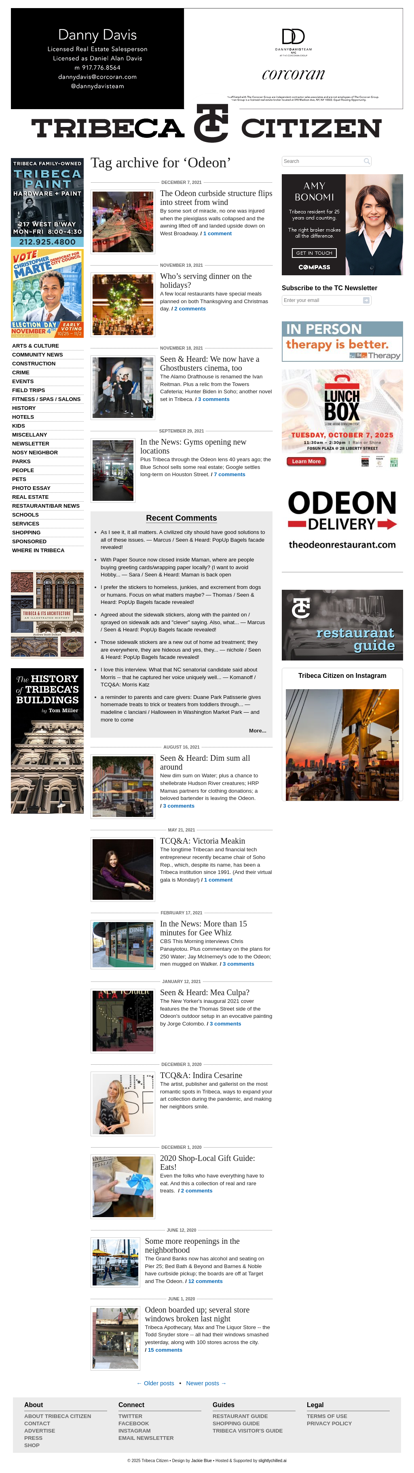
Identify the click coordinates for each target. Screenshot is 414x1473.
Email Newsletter (146, 1438)
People (23, 470)
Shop (32, 1445)
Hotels (23, 417)
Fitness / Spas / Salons (46, 399)
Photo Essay (31, 488)
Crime (21, 372)
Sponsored (29, 541)
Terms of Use (327, 1416)
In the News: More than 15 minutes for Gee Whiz (203, 928)
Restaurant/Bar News (46, 506)
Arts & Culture (35, 346)
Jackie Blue (201, 1460)
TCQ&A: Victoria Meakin (202, 840)
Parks (21, 461)
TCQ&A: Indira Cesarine (201, 1075)
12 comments (205, 1281)
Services (25, 524)
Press (33, 1438)
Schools (25, 515)
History (24, 408)
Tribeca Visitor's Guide (248, 1431)
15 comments (165, 1350)
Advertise (39, 1431)
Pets (19, 479)
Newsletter (30, 444)
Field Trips (28, 390)
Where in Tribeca (38, 550)
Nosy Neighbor (35, 452)
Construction (33, 364)
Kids (18, 426)
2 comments (190, 309)
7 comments (229, 474)
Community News (37, 355)
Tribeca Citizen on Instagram (342, 675)
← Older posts (155, 1383)
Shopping (26, 533)
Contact (37, 1423)
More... (257, 731)
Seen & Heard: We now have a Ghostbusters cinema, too (210, 363)
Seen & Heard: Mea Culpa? (204, 992)
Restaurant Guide (240, 1416)
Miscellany (29, 435)
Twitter (130, 1416)
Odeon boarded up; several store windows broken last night (197, 1314)
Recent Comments (181, 517)
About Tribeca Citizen (57, 1416)
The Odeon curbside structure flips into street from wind (216, 198)
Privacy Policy (329, 1423)
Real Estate (30, 497)
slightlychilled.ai (272, 1460)
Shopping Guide (236, 1423)
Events (23, 381)
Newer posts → (206, 1383)
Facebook (133, 1423)
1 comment (217, 233)
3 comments (214, 399)
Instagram (134, 1431)
